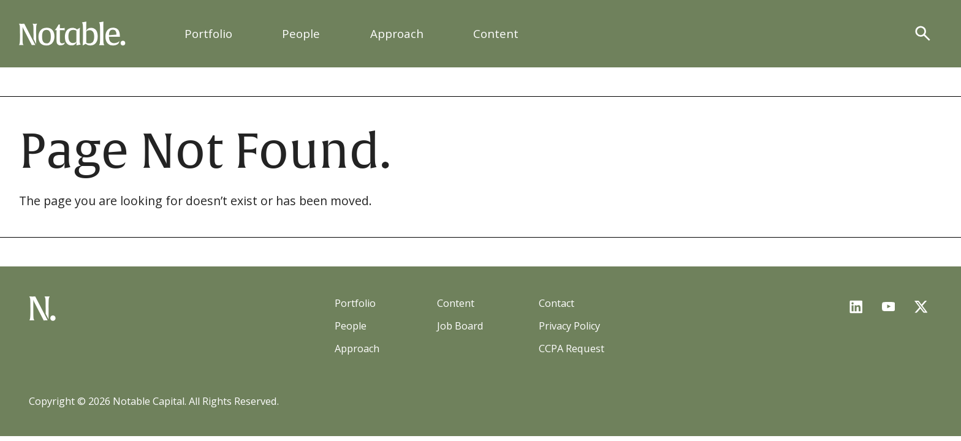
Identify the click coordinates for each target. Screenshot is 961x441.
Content (495, 34)
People (301, 34)
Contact (556, 303)
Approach (397, 34)
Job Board (460, 326)
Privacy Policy (569, 326)
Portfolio (208, 34)
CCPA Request (571, 348)
